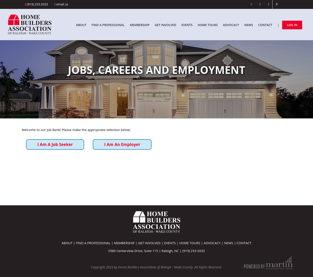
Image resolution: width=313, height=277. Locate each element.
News (248, 25)
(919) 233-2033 (36, 4)
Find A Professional (108, 25)
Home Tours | (191, 243)
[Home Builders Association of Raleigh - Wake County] (30, 24)
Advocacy (231, 25)
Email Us (61, 4)
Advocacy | (214, 243)
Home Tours (208, 25)
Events (187, 25)
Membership (140, 25)
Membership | (126, 243)
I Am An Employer (122, 144)
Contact (265, 25)
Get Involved (165, 25)
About (81, 25)
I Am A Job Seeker (55, 144)
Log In (292, 25)
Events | (171, 243)
